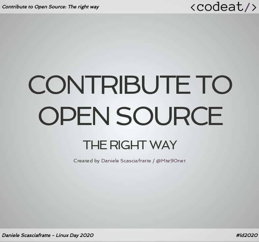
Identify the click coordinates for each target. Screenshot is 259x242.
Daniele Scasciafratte (126, 161)
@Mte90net (170, 161)
